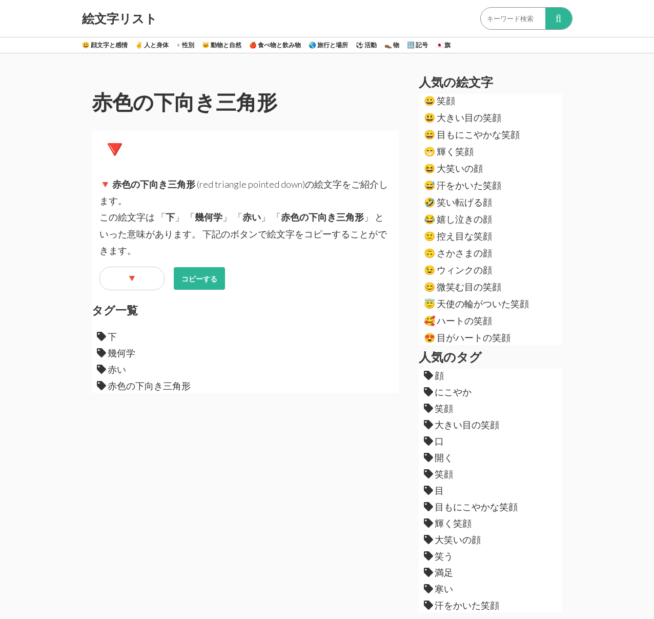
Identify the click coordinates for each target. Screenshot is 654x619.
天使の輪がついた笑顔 (476, 303)
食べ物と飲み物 (275, 45)
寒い (438, 588)
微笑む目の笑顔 (462, 286)
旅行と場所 (328, 45)
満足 (438, 572)
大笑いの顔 (453, 168)
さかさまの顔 (458, 252)
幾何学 (116, 352)
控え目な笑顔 (458, 236)
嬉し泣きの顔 (458, 219)
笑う (438, 556)
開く (438, 457)
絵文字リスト (119, 18)
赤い (111, 369)
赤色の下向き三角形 (144, 385)
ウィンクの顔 (458, 269)
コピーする (199, 278)
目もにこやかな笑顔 (472, 134)
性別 (185, 45)
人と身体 (152, 45)
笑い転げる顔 (458, 202)
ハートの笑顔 (458, 320)
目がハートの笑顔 (467, 337)
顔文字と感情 (105, 45)
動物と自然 (221, 45)
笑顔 (439, 100)
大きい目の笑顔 (462, 117)
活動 (366, 45)
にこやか (448, 391)
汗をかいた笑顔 (462, 185)
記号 (417, 45)
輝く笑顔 (449, 151)
